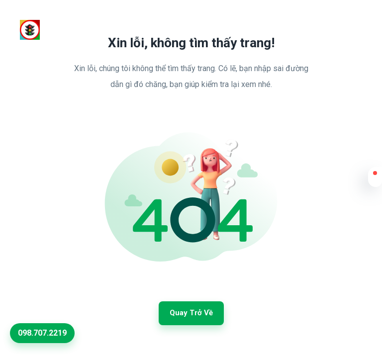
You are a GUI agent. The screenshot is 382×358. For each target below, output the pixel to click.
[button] (375, 179)
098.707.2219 (42, 333)
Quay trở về (191, 312)
